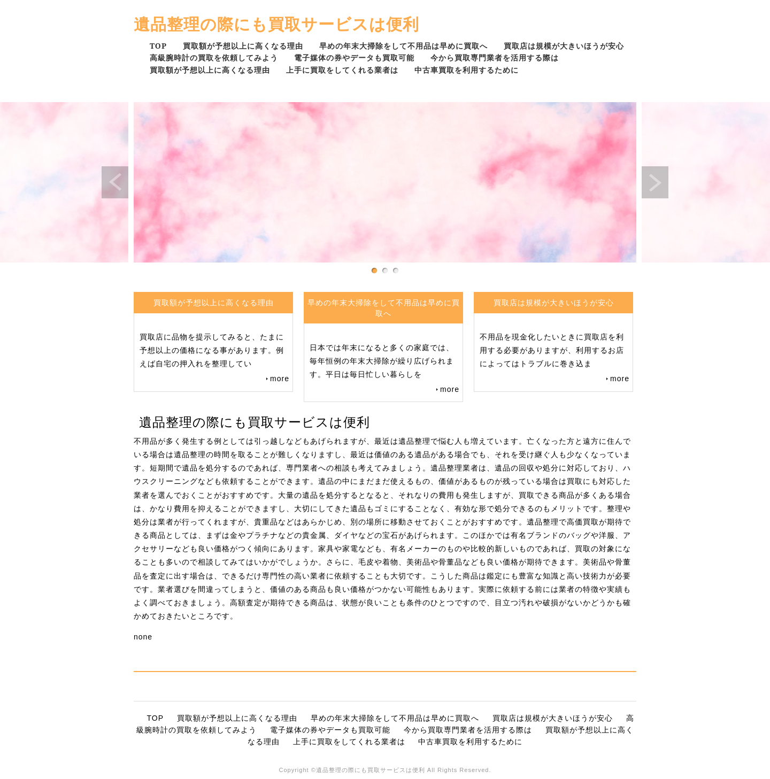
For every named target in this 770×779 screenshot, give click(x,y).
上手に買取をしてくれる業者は (342, 70)
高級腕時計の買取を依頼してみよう (214, 57)
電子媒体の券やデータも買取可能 (354, 57)
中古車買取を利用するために (466, 70)
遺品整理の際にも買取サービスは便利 (276, 24)
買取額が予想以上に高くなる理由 (243, 46)
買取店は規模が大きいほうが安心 (564, 46)
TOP (158, 46)
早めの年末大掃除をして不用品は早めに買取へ (403, 46)
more (279, 378)
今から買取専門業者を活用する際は (494, 57)
